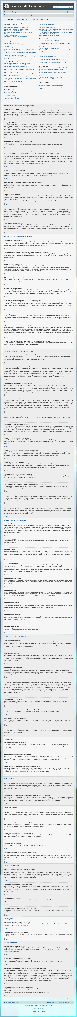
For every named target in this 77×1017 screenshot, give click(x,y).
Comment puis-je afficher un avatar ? (12, 53)
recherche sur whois (33, 972)
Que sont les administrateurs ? (46, 24)
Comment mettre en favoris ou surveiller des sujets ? (51, 69)
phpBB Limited (45, 948)
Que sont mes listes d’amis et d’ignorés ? (49, 48)
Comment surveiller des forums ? (47, 70)
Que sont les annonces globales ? (12, 94)
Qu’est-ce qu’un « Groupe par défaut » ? (48, 33)
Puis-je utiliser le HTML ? (9, 89)
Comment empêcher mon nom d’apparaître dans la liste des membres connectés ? (20, 45)
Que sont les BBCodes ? (9, 88)
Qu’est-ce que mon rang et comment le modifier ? (15, 55)
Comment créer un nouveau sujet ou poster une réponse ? (17, 63)
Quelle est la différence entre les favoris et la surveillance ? (53, 67)
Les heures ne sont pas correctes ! (12, 47)
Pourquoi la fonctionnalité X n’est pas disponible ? (51, 85)
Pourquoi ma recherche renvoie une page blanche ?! (51, 59)
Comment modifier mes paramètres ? (12, 43)
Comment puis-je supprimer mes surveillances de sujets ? (53, 72)
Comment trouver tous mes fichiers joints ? (49, 78)
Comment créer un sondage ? (11, 67)
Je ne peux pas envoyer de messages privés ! (50, 40)
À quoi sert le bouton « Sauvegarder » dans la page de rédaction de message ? (20, 79)
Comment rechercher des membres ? (48, 61)
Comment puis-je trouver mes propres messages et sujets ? (53, 62)
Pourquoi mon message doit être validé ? (13, 81)
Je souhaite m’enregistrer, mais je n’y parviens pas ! (16, 27)
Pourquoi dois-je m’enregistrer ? (11, 24)
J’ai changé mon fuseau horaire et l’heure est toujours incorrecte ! (19, 49)
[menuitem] (14, 12)
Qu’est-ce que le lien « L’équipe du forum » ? (49, 35)
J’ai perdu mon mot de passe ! (11, 35)
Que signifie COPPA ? (9, 26)
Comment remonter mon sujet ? (11, 82)
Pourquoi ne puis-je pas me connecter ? (13, 30)
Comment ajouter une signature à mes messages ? (16, 66)
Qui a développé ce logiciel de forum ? (48, 84)
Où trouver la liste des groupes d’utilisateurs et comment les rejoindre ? (56, 29)
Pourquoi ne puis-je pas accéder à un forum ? (14, 72)
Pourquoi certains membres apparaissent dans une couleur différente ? (56, 32)
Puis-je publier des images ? (10, 92)
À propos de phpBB (9, 951)
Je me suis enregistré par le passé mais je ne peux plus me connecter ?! (18, 33)
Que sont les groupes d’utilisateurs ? (47, 27)
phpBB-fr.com (41, 1008)
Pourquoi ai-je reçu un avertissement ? (13, 75)
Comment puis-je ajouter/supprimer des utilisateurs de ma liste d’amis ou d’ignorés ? (55, 50)
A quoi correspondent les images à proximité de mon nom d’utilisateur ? (20, 52)
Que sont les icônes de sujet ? (11, 100)
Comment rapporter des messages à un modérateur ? (16, 76)
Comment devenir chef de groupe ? (47, 30)
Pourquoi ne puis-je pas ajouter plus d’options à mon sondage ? (19, 69)
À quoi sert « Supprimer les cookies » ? (13, 38)
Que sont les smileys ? (9, 91)
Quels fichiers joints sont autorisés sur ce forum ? (50, 77)
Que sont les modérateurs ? (45, 26)
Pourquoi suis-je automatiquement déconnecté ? (15, 36)
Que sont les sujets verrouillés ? (11, 98)
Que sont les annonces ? (9, 95)
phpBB (56, 293)
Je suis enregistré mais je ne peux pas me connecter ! (16, 29)
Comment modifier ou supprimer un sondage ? (15, 70)
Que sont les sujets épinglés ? (11, 97)
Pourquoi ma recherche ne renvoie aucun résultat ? (51, 58)
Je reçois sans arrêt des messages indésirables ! (50, 41)
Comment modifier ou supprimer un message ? (15, 64)
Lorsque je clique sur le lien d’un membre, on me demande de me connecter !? (20, 57)
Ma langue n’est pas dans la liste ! (12, 50)
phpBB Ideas (14, 961)
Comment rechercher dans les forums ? (48, 56)
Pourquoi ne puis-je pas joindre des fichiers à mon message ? (18, 73)
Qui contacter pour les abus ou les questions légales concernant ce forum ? (55, 87)
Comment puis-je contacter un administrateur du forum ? (52, 89)
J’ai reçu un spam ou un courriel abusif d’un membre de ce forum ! (55, 43)
